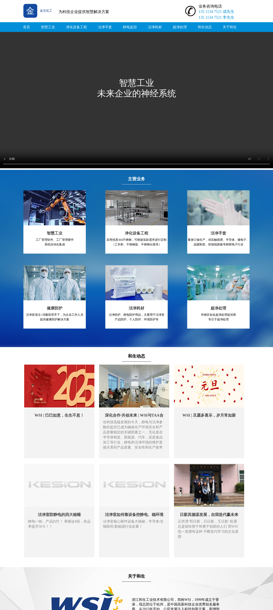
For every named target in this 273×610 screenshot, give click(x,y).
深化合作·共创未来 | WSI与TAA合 (134, 415)
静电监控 (130, 27)
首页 (26, 27)
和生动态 (205, 27)
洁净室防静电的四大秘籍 (59, 514)
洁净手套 (105, 27)
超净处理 (180, 27)
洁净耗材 (155, 27)
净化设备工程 (76, 27)
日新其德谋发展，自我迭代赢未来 (209, 514)
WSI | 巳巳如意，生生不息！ (59, 415)
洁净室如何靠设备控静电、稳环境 (134, 514)
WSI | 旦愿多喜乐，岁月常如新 (209, 415)
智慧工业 (48, 27)
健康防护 (54, 308)
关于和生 (230, 27)
